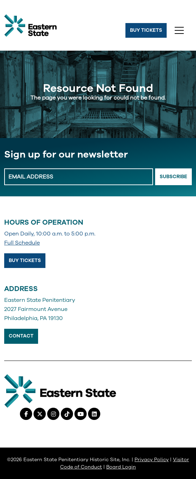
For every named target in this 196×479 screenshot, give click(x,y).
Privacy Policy (152, 459)
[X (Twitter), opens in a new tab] (40, 414)
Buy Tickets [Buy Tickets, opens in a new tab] (25, 260)
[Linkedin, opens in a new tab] (94, 414)
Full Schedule (22, 243)
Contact (21, 336)
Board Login (121, 467)
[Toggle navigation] (179, 30)
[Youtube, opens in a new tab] (80, 414)
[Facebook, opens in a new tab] (26, 414)
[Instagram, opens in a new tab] (53, 414)
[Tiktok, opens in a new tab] (67, 414)
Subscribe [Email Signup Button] (173, 176)
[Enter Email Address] (78, 176)
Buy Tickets (146, 30)
